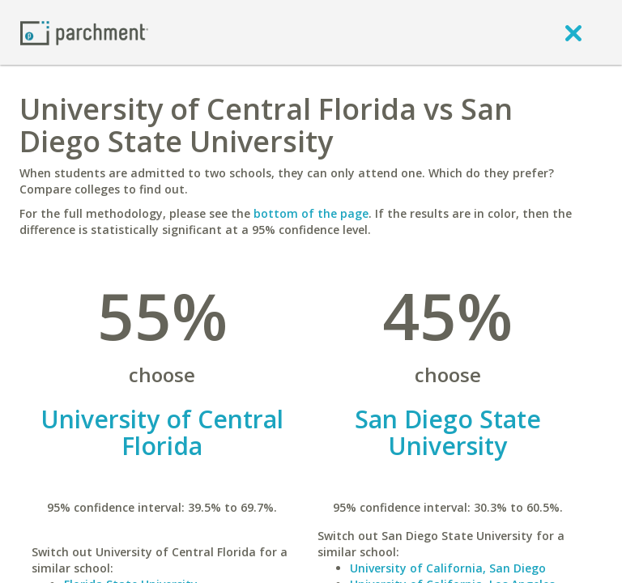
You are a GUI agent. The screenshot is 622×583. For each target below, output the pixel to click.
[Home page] (84, 32)
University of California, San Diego (448, 568)
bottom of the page (311, 213)
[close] (573, 32)
